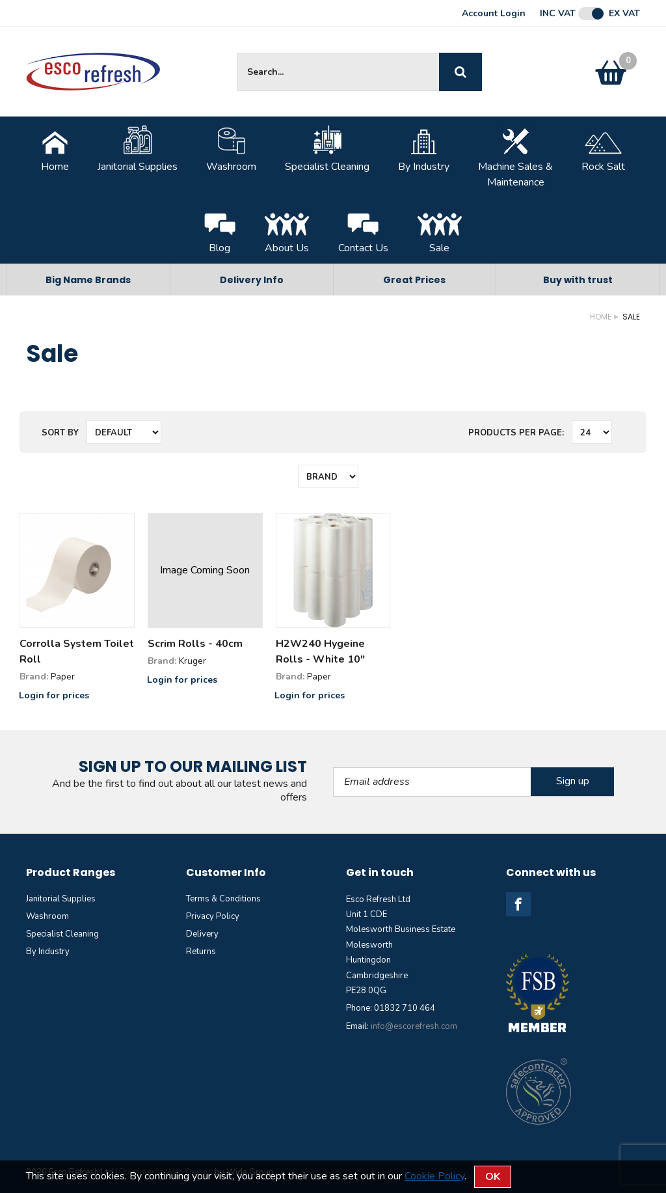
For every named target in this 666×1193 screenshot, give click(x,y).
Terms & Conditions (223, 899)
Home (55, 149)
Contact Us (363, 230)
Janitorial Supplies (138, 149)
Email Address (333, 767)
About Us (287, 230)
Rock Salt (603, 149)
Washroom (231, 149)
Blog (219, 230)
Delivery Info (252, 279)
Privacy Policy (212, 916)
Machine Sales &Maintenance (515, 156)
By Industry (423, 149)
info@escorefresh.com (414, 1026)
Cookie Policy (434, 1176)
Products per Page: (516, 433)
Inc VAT (558, 14)
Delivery (202, 934)
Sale (439, 230)
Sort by (60, 433)
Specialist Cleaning (327, 149)
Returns (201, 951)
